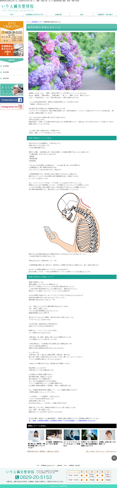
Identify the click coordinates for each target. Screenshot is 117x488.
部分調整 (6, 72)
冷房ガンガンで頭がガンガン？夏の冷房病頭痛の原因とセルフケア (89, 444)
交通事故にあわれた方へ (48, 465)
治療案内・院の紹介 (74, 465)
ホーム (28, 22)
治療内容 (59, 465)
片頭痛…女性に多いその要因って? (107, 443)
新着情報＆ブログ (37, 22)
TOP (38, 465)
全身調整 (6, 66)
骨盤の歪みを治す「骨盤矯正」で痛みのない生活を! (43, 451)
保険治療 (6, 78)
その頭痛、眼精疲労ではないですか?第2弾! (54, 443)
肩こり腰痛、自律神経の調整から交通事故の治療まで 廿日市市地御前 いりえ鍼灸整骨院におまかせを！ (63, 420)
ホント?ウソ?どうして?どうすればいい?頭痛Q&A (71, 444)
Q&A (65, 465)
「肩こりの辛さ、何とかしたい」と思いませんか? (100, 451)
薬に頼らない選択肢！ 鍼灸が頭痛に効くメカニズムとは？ (36, 445)
